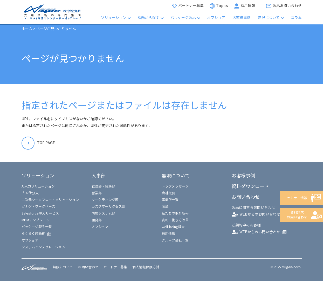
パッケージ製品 (183, 18)
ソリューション (113, 18)
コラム (296, 18)
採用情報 (247, 6)
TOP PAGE (46, 143)
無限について (269, 18)
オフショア (216, 18)
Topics (222, 6)
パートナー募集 (191, 6)
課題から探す (148, 18)
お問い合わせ (88, 267)
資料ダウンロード (250, 186)
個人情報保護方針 (145, 267)
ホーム (27, 29)
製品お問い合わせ (287, 6)
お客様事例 (241, 18)
